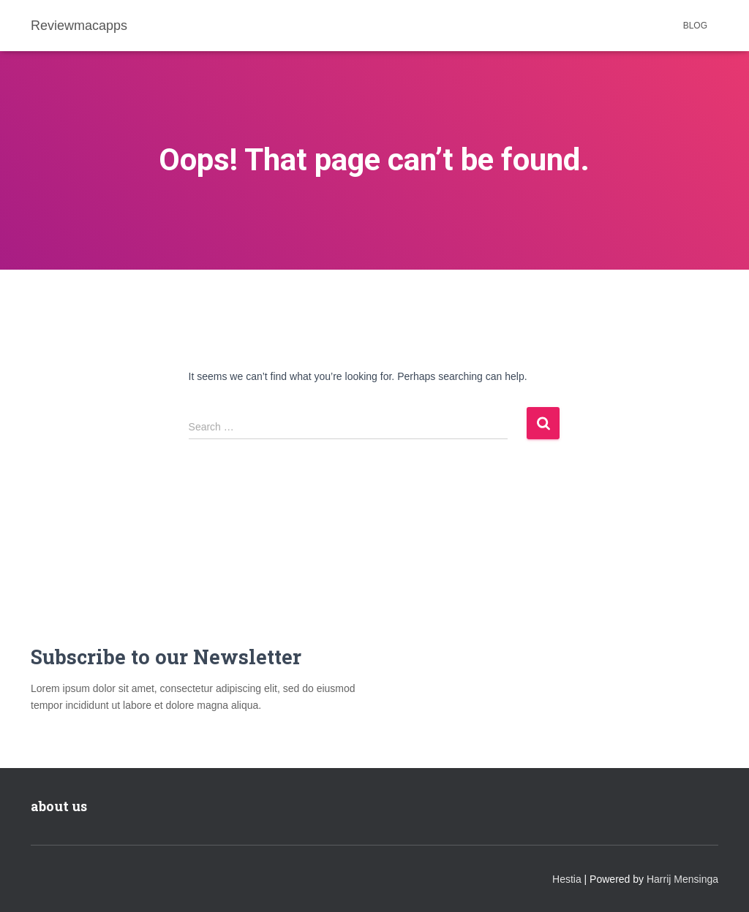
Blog (695, 25)
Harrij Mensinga (682, 879)
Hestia (566, 879)
